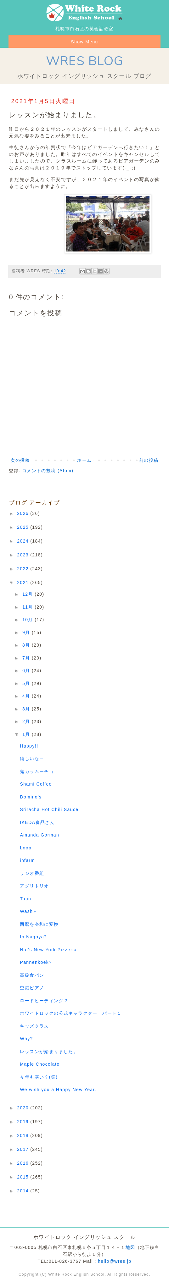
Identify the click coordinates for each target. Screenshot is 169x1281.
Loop (25, 847)
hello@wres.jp (114, 1261)
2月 (27, 721)
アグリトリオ (34, 885)
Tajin (25, 898)
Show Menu (84, 41)
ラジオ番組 (32, 873)
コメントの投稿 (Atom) (48, 470)
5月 (27, 683)
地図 (130, 1247)
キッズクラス (34, 1026)
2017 (23, 1149)
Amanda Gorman (39, 834)
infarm (27, 860)
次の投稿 (20, 460)
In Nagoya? (33, 936)
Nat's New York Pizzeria (48, 949)
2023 (23, 554)
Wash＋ (28, 911)
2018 (23, 1135)
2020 (23, 1107)
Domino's (31, 796)
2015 (23, 1176)
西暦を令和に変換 (39, 924)
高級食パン (32, 975)
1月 (27, 734)
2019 (23, 1121)
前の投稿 (149, 460)
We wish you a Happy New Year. (58, 1089)
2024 (23, 541)
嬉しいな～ (32, 758)
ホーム (84, 460)
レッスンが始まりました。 (49, 1051)
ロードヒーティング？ (44, 1000)
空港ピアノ (32, 987)
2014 (23, 1190)
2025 (23, 527)
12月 (28, 594)
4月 (27, 695)
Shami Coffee (36, 784)
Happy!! (29, 745)
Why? (26, 1038)
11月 (28, 607)
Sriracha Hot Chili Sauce (49, 809)
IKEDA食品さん (37, 822)
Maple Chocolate (39, 1064)
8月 (27, 645)
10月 (28, 619)
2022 (23, 568)
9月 (27, 632)
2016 (23, 1163)
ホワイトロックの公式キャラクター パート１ (70, 1013)
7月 (27, 657)
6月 (27, 670)
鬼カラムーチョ (37, 771)
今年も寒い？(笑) (39, 1076)
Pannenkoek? (36, 962)
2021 (23, 582)
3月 (27, 708)
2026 (23, 513)
